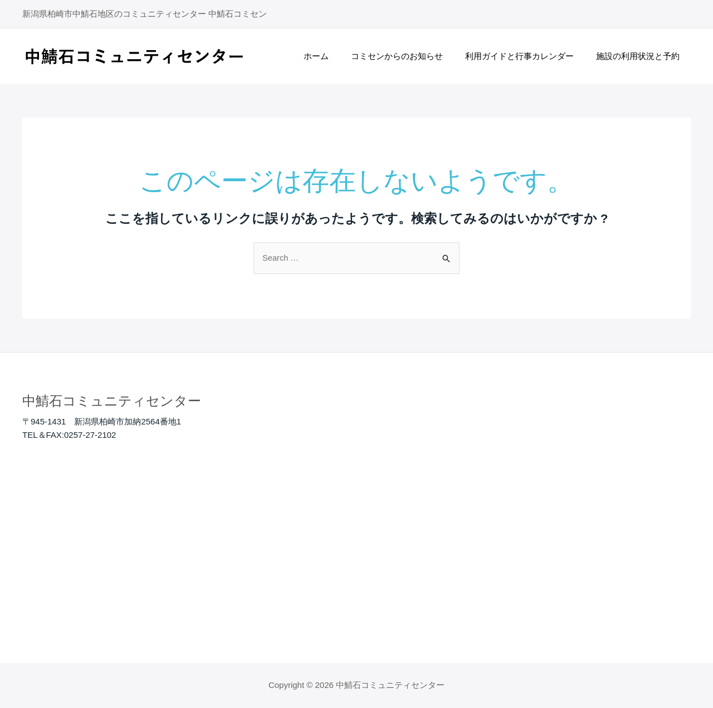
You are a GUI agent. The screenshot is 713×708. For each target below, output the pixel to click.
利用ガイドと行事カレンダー (527, 56)
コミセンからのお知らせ (411, 56)
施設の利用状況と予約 (640, 56)
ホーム (335, 56)
